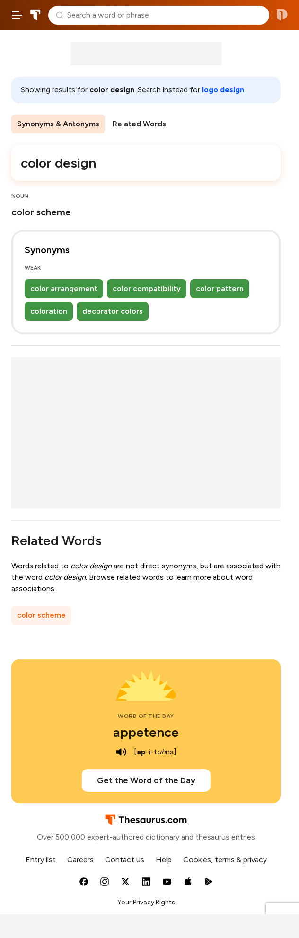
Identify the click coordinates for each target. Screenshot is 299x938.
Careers (80, 859)
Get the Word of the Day (146, 780)
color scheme (41, 615)
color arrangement (63, 288)
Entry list (41, 859)
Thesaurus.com (35, 15)
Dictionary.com (282, 15)
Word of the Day (146, 716)
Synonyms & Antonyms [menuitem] (58, 123)
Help (164, 859)
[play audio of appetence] (121, 752)
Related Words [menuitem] (139, 123)
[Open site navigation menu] (17, 15)
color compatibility (147, 288)
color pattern (220, 288)
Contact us (124, 859)
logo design (223, 89)
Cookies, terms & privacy (225, 859)
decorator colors (112, 311)
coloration (48, 311)
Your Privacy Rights (146, 902)
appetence (146, 732)
